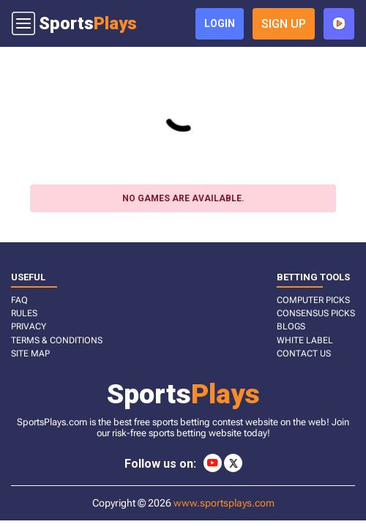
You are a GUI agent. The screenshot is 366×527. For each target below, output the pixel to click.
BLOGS (291, 326)
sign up (283, 24)
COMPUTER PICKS (313, 300)
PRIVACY (28, 326)
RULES (24, 313)
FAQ (19, 300)
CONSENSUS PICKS (316, 313)
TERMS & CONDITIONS (56, 340)
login (219, 23)
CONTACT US (304, 353)
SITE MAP (30, 353)
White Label (305, 340)
